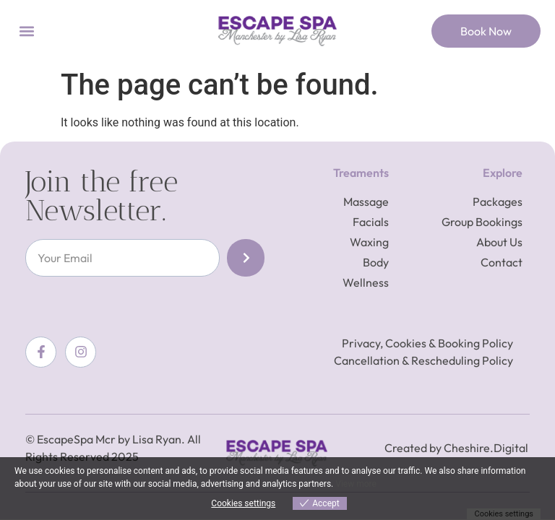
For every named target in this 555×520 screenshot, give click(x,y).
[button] (26, 31)
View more (356, 484)
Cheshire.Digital (486, 448)
